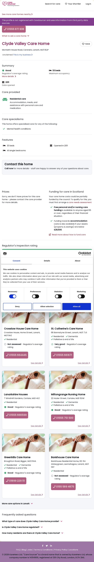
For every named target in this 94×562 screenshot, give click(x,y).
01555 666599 (16, 415)
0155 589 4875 (63, 486)
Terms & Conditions (43, 549)
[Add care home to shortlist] (86, 43)
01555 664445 (16, 355)
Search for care (52, 3)
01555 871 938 (14, 29)
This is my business (22, 54)
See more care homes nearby (17, 14)
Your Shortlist (73, 3)
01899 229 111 (15, 481)
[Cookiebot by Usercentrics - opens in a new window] (80, 253)
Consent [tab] (16, 261)
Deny (17, 306)
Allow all (76, 306)
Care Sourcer (11, 4)
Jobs (29, 549)
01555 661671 (62, 355)
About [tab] (77, 261)
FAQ (18, 549)
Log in (88, 3)
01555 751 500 (63, 418)
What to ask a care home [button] (15, 35)
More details (9, 76)
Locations (73, 549)
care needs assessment (80, 202)
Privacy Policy (60, 549)
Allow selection (47, 306)
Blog (24, 549)
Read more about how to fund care (67, 234)
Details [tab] (47, 261)
